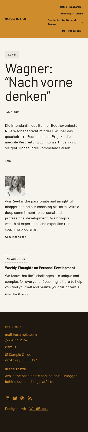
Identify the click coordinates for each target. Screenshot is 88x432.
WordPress (38, 408)
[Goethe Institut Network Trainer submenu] (82, 22)
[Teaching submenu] (73, 13)
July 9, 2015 (12, 112)
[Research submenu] (82, 7)
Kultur (12, 54)
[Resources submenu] (82, 31)
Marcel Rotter (15, 18)
